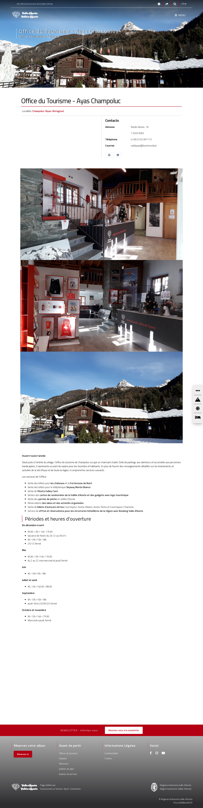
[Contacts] (159, 3)
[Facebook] (151, 753)
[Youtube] (163, 753)
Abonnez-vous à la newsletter (123, 730)
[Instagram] (156, 753)
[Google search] (175, 3)
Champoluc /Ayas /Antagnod (48, 111)
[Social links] (167, 3)
